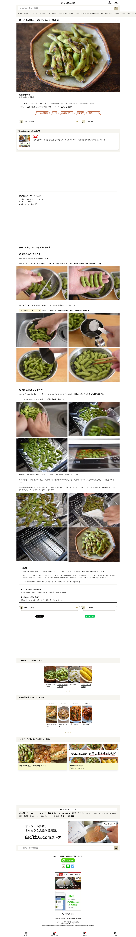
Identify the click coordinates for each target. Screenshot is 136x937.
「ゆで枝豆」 (24, 103)
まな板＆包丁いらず (37, 600)
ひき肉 (71, 816)
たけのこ (27, 13)
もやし (64, 816)
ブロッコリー (84, 13)
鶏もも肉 (42, 13)
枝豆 (55, 113)
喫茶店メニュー (120, 13)
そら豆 (20, 13)
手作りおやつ (109, 13)
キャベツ (54, 13)
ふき (48, 13)
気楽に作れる (63, 13)
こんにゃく (34, 13)
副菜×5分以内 (94, 13)
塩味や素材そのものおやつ (54, 600)
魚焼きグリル (67, 113)
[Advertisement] (68, 173)
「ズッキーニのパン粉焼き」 (63, 107)
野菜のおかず (25, 600)
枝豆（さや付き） (28, 199)
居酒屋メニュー (74, 13)
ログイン (110, 3)
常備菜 (128, 13)
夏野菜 (81, 113)
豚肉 (102, 13)
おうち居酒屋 (42, 113)
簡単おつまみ (94, 113)
